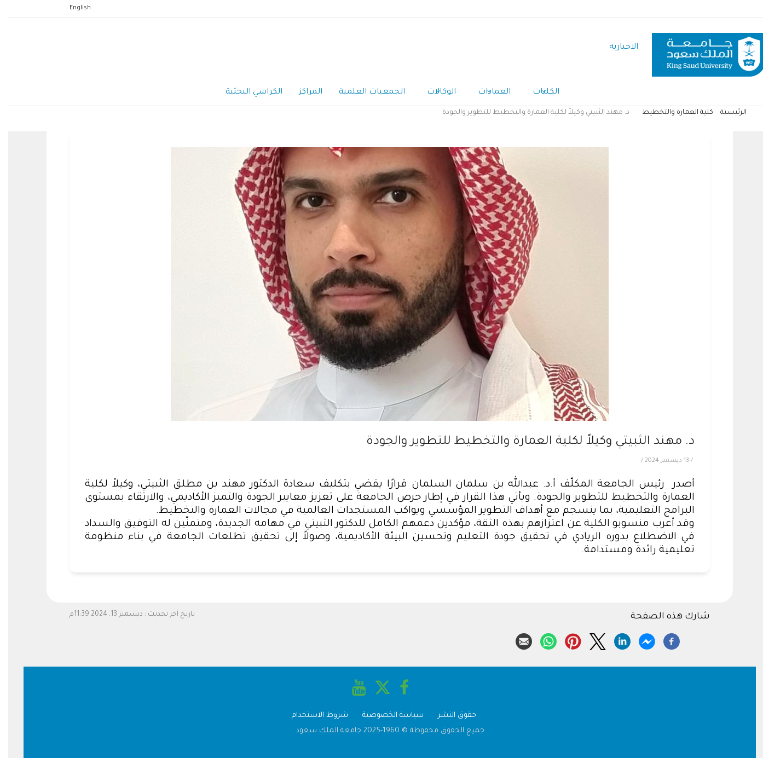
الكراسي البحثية (245, 92)
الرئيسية (725, 113)
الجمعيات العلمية (364, 92)
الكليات (537, 93)
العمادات (486, 93)
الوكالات (433, 93)
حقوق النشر (449, 715)
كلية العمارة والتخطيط (669, 113)
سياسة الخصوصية (384, 715)
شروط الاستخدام (312, 715)
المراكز (302, 92)
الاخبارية (615, 47)
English (72, 8)
